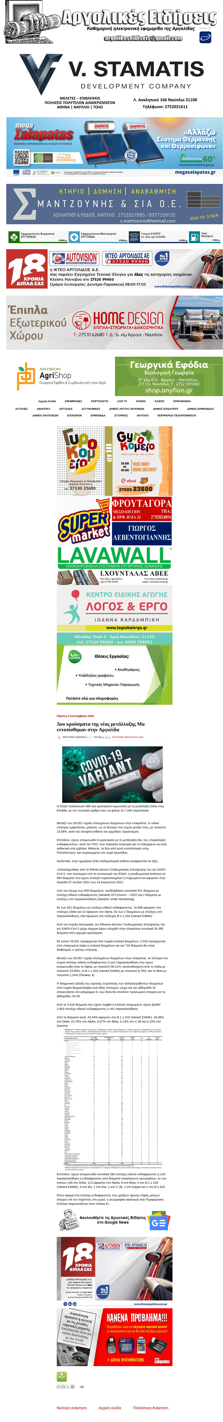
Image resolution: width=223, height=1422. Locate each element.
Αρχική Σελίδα (47, 401)
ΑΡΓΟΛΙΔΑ (66, 408)
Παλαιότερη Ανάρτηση (150, 1408)
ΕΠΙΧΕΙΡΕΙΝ (74, 415)
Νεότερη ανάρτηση (72, 1408)
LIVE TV (122, 401)
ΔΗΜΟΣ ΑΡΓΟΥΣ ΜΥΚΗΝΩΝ (126, 408)
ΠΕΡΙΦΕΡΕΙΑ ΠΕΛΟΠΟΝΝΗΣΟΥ (176, 415)
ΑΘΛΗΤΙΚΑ (43, 408)
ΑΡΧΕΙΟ (141, 401)
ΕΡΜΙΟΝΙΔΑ (98, 415)
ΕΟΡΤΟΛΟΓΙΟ (99, 401)
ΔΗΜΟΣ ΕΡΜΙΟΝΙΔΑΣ (200, 408)
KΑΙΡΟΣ (159, 401)
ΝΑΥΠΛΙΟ (143, 415)
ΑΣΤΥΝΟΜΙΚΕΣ (91, 408)
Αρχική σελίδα (110, 1408)
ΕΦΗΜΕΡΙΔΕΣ (73, 401)
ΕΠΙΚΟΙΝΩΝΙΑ (182, 401)
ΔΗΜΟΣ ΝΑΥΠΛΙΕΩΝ (45, 415)
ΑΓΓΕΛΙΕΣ (21, 408)
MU (142, 737)
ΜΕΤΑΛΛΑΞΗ (131, 737)
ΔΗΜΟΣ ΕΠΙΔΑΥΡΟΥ (165, 408)
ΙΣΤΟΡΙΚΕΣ (121, 415)
